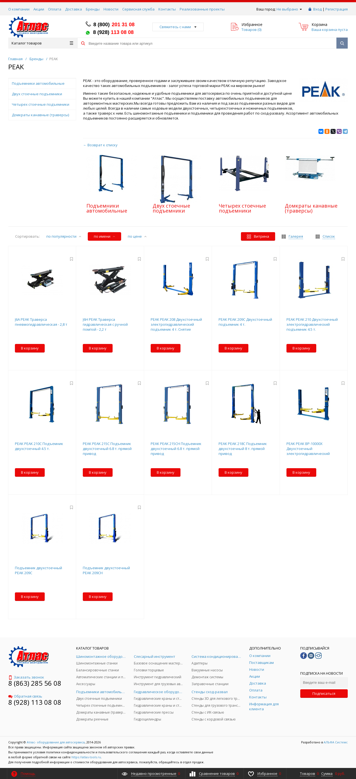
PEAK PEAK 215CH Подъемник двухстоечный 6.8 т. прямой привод (176, 448)
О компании (19, 9)
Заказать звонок (26, 677)
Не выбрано (289, 9)
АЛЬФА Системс (335, 742)
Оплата (54, 9)
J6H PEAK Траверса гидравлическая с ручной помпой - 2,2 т (105, 324)
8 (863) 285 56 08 (34, 683)
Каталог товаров (42, 43)
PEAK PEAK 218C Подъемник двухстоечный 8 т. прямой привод (243, 448)
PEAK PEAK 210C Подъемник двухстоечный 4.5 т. (39, 446)
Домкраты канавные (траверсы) (311, 208)
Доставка (73, 9)
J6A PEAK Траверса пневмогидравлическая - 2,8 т (41, 322)
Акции (38, 9)
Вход (317, 9)
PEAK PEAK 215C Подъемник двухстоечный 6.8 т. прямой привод (107, 448)
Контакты (167, 9)
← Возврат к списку (100, 144)
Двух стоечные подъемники (171, 208)
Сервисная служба (138, 9)
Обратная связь (25, 696)
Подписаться (323, 693)
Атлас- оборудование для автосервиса (56, 742)
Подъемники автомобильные (106, 208)
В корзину (30, 348)
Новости (110, 9)
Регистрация (336, 9)
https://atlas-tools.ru (86, 757)
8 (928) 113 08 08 (34, 702)
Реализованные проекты (202, 9)
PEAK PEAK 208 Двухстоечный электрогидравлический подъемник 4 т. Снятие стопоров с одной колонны (176, 327)
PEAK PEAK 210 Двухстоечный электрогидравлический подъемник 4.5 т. (312, 324)
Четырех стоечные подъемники (242, 208)
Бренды (93, 9)
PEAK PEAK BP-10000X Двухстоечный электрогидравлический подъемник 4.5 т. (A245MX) (309, 451)
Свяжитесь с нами (178, 26)
